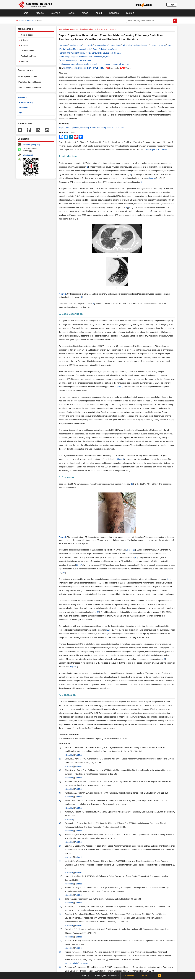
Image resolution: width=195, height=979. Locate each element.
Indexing (24, 61)
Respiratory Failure (105, 127)
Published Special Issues (29, 82)
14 (130, 550)
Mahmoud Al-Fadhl (142, 45)
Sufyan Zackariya (158, 45)
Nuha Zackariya (101, 45)
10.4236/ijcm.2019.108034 (74, 68)
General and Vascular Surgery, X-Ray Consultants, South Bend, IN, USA (90, 53)
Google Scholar (72, 963)
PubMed (78, 755)
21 (98, 612)
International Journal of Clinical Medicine (76, 29)
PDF (89, 68)
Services (114, 13)
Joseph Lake (85, 49)
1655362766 (28, 155)
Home (25, 13)
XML (102, 68)
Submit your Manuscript (106, 976)
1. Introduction (68, 156)
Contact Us (23, 107)
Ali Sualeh (127, 45)
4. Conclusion (67, 694)
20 (168, 579)
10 (130, 207)
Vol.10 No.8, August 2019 (105, 29)
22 (94, 620)
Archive (24, 45)
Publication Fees (28, 56)
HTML (95, 68)
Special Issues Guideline (29, 87)
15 (134, 550)
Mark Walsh (112, 49)
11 (134, 207)
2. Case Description (71, 313)
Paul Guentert (76, 45)
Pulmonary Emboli (88, 127)
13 (132, 484)
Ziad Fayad (63, 45)
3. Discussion (67, 477)
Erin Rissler (88, 45)
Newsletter (22, 97)
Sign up (85, 976)
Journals (55, 13)
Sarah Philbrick (99, 49)
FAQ (20, 113)
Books (71, 13)
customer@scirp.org (31, 145)
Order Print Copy (25, 102)
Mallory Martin (73, 49)
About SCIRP (146, 976)
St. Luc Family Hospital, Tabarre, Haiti (75, 60)
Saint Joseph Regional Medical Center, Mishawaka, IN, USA (85, 57)
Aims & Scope (27, 35)
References (64, 743)
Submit (130, 13)
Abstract (63, 73)
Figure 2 (120, 459)
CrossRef (69, 755)
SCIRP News (128, 976)
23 (108, 630)
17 (80, 565)
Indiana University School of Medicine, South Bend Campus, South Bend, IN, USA (94, 64)
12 (150, 211)
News (85, 13)
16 (136, 557)
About (98, 13)
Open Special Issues (27, 76)
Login (172, 4)
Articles (40, 13)
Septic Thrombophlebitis (69, 127)
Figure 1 (151, 178)
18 (60, 572)
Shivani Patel (115, 45)
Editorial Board (27, 51)
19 (64, 572)
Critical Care (119, 127)
